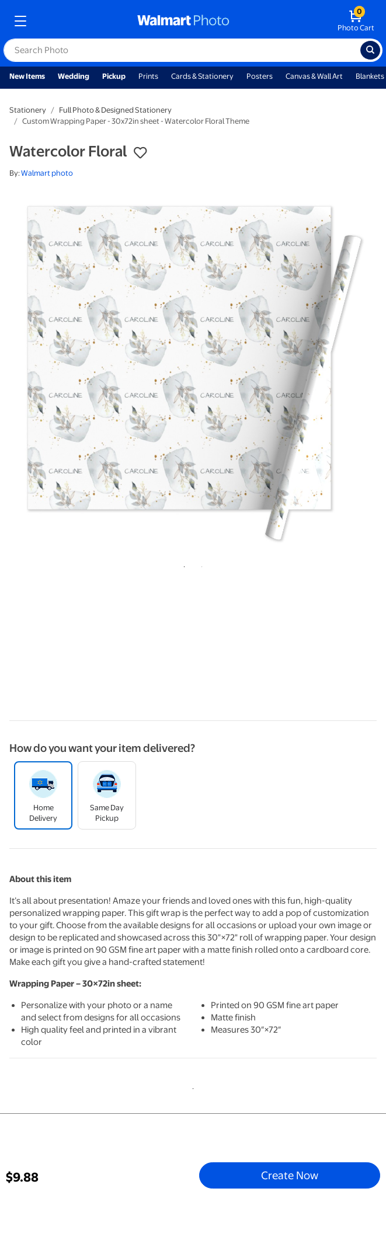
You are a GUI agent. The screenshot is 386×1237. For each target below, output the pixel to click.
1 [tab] (182, 564)
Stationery (27, 110)
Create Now (289, 1175)
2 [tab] (200, 564)
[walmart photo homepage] (183, 21)
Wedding (73, 76)
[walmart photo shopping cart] (356, 21)
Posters (259, 76)
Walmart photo (47, 173)
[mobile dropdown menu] (20, 21)
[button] (140, 153)
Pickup (114, 76)
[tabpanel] (193, 371)
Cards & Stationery (202, 76)
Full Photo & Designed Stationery (115, 110)
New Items (27, 76)
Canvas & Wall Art (314, 76)
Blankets (370, 76)
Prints (148, 76)
